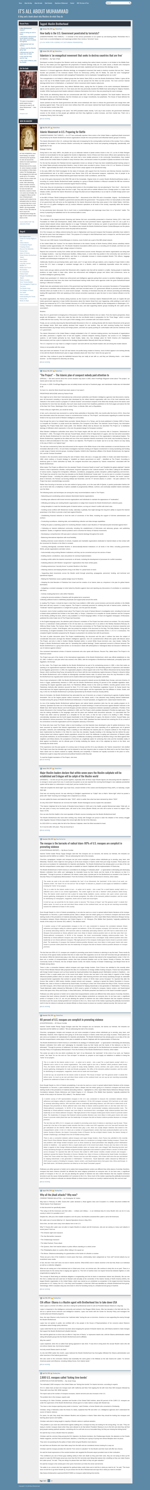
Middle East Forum (25, 267)
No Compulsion (24, 272)
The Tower (23, 292)
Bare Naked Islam (25, 236)
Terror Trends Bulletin (26, 282)
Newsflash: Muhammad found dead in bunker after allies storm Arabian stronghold (28, 39)
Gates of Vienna (25, 253)
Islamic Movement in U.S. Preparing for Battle (62, 132)
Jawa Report (23, 259)
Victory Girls (23, 299)
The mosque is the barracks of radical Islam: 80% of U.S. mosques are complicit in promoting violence (81, 845)
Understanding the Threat (27, 296)
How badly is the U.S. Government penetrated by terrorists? (69, 33)
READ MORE (45, 119)
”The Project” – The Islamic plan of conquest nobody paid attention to (74, 375)
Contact (72, 3)
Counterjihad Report (26, 245)
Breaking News (58, 1190)
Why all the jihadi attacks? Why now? (58, 1195)
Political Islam (24, 274)
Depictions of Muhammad (61, 3)
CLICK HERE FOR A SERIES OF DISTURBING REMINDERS (61, 42)
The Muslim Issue (25, 288)
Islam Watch (23, 261)
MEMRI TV (23, 265)
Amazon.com (24, 113)
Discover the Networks (26, 249)
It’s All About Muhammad (43, 11)
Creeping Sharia (25, 247)
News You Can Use (60, 839)
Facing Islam (23, 251)
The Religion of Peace (26, 290)
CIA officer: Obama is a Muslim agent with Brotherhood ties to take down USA (78, 1302)
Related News (58, 29)
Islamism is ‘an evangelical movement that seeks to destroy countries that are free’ (81, 55)
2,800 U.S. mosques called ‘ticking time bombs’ (63, 1377)
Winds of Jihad (24, 301)
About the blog (28, 3)
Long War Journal (25, 263)
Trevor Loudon (24, 294)
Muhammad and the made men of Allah (27, 53)
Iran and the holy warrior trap (26, 57)
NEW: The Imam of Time (83, 3)
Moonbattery (23, 270)
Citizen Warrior (24, 243)
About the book (38, 3)
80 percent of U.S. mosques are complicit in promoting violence (71, 1019)
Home (20, 3)
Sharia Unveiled (24, 280)
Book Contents (48, 3)
